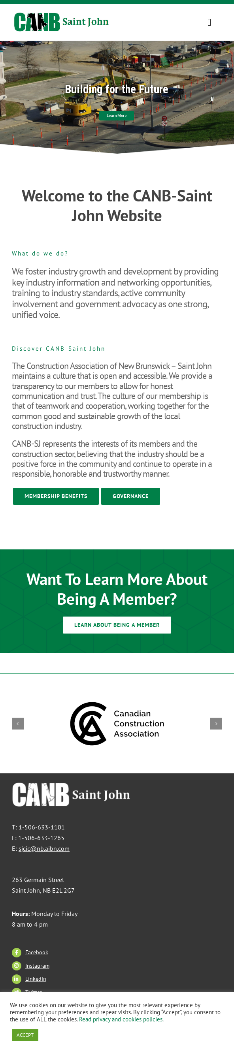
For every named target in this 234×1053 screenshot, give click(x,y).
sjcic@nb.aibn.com (44, 848)
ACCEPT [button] (25, 1035)
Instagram (37, 965)
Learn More (116, 116)
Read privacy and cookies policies (120, 1019)
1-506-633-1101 (42, 827)
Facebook (36, 952)
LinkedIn (35, 978)
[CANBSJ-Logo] (62, 16)
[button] (18, 724)
